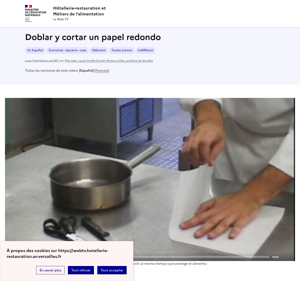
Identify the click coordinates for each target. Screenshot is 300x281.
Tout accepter (112, 270)
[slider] (146, 257)
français (102, 70)
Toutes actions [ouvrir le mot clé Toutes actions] (121, 50)
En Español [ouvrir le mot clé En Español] (35, 50)
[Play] (150, 179)
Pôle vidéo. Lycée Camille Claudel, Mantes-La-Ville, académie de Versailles (109, 61)
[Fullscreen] (289, 257)
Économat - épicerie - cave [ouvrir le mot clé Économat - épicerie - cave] (67, 50)
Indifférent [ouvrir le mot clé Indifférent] (145, 50)
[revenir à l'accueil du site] (79, 11)
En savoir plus (50, 270)
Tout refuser (81, 270)
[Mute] (283, 257)
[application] (150, 179)
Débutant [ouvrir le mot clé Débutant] (99, 50)
